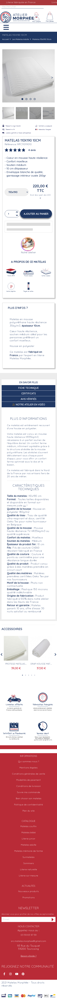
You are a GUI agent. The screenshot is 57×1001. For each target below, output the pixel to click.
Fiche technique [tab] (28, 387)
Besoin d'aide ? (28, 956)
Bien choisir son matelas (28, 799)
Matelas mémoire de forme (28, 851)
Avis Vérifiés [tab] (28, 399)
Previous (1, 654)
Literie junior (28, 839)
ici (24, 506)
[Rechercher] (23, 6)
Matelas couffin (28, 827)
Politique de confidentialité (28, 805)
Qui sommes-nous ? (28, 762)
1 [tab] (22, 675)
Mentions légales (28, 768)
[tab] (20, 149)
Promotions (28, 898)
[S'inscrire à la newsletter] (52, 919)
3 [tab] (28, 675)
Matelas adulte (28, 845)
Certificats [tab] (28, 393)
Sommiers (28, 864)
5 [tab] (34, 675)
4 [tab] (31, 675)
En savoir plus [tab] (28, 382)
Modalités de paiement (28, 780)
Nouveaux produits (28, 892)
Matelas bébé (28, 833)
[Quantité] (12, 213)
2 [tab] (25, 675)
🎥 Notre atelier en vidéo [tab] (28, 404)
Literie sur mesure (28, 876)
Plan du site (28, 811)
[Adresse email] (26, 919)
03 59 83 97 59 (28, 935)
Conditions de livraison (28, 786)
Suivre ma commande (28, 792)
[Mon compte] (36, 17)
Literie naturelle (28, 870)
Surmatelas (28, 857)
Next (55, 654)
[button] (8, 27)
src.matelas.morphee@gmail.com (28, 941)
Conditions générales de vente (28, 774)
